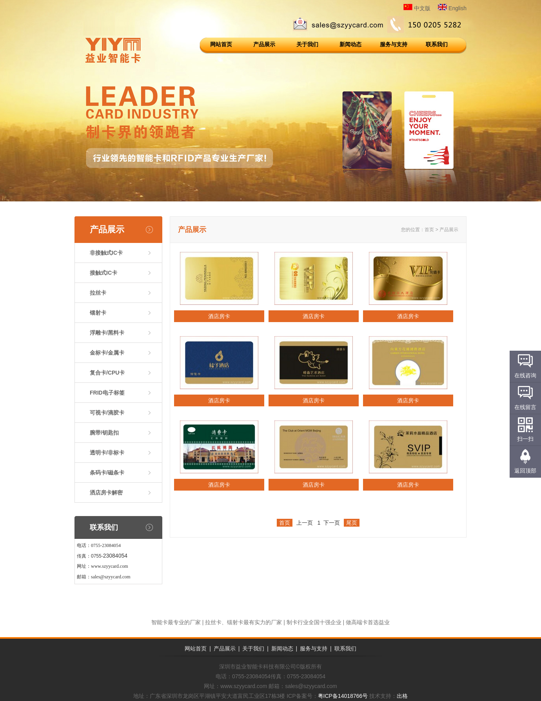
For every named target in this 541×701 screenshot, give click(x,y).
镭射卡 (98, 313)
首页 (429, 229)
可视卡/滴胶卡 (107, 412)
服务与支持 (393, 44)
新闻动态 (350, 44)
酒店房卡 (219, 316)
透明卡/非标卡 (107, 452)
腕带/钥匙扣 (104, 432)
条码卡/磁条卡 (107, 472)
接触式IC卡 (103, 273)
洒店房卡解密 (106, 492)
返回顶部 (525, 470)
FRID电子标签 (107, 392)
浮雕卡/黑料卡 (107, 333)
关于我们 (307, 44)
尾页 (351, 523)
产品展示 (264, 44)
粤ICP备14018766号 (343, 696)
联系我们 (437, 44)
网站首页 (221, 44)
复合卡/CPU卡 (107, 373)
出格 (402, 696)
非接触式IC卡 (106, 253)
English (452, 8)
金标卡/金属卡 (107, 353)
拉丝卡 (98, 293)
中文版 (416, 8)
